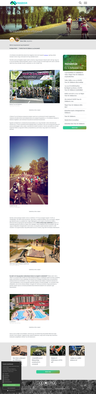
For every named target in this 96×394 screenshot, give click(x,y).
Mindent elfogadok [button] (11, 385)
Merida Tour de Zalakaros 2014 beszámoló (29, 48)
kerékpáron (46, 55)
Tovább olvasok (10, 371)
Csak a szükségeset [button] (11, 388)
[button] (11, 390)
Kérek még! (74, 127)
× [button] (20, 362)
